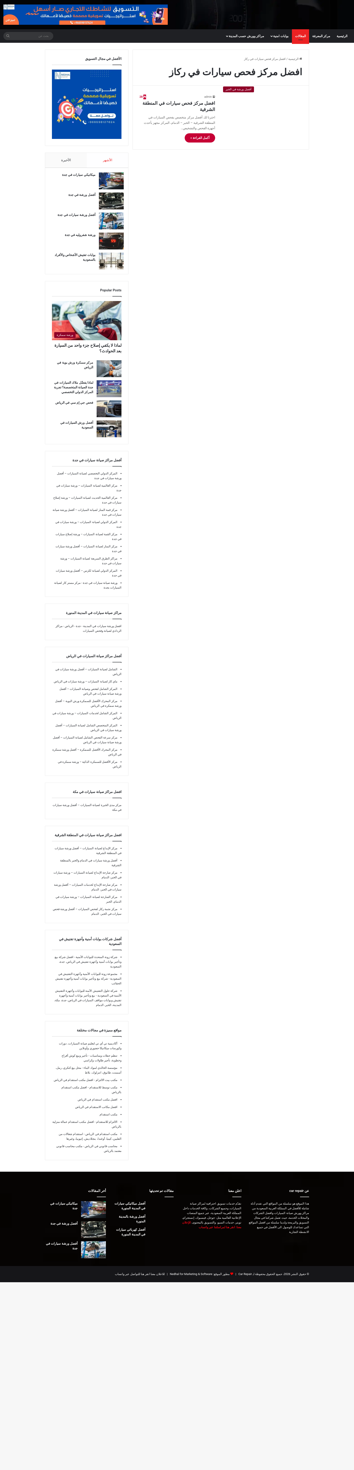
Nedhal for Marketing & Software (190, 1278)
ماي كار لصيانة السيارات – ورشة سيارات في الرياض (85, 686)
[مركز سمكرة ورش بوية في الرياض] (109, 373)
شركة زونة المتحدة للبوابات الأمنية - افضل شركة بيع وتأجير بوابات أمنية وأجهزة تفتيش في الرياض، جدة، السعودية (88, 966)
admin (208, 96)
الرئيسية (342, 36)
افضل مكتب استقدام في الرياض (97, 1104)
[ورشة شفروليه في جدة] (109, 243)
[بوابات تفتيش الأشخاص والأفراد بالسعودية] (109, 263)
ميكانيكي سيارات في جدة (76, 177)
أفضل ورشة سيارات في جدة (74, 217)
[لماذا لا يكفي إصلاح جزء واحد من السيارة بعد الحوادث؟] (86, 325)
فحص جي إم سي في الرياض (74, 407)
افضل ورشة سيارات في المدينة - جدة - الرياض (93, 630)
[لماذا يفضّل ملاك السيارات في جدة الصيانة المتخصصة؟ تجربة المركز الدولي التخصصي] (109, 393)
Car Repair (245, 1278)
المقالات (300, 36)
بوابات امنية (280, 36)
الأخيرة (66, 160)
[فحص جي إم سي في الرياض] (109, 413)
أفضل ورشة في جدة (79, 197)
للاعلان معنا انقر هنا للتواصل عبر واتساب (140, 1278)
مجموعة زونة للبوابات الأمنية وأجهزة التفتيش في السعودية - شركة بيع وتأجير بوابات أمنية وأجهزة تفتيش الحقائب (88, 983)
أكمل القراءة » (200, 138)
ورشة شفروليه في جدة (78, 237)
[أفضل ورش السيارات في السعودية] (109, 433)
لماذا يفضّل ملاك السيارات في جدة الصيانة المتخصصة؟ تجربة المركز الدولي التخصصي (73, 391)
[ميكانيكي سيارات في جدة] (109, 183)
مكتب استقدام (108, 1119)
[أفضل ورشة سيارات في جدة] (109, 223)
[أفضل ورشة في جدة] (109, 203)
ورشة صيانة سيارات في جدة (99, 587)
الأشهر (107, 160)
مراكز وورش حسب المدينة (246, 36)
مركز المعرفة (321, 36)
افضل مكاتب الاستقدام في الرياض (96, 1111)
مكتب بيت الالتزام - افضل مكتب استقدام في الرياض (85, 1084)
